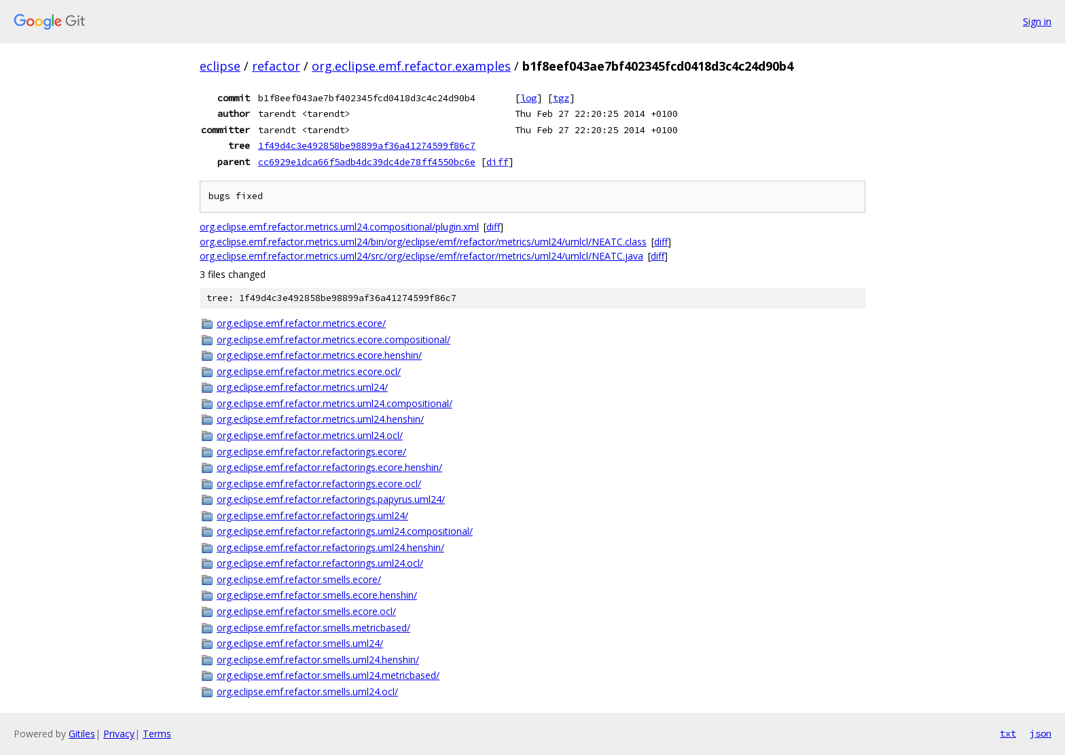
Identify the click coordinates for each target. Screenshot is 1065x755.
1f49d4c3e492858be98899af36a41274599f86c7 (366, 145)
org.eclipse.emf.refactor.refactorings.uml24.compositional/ (345, 531)
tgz (561, 98)
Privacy (118, 733)
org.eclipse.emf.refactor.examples (411, 66)
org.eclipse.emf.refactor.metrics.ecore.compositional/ (333, 339)
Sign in (1037, 21)
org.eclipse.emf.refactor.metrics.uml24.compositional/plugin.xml (339, 226)
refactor (276, 66)
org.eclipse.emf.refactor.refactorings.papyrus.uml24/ (331, 499)
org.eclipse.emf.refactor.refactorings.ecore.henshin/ (329, 467)
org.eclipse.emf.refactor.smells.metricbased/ (313, 627)
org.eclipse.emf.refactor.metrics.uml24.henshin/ (320, 418)
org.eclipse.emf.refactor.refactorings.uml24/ (312, 515)
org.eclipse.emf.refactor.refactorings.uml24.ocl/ (320, 563)
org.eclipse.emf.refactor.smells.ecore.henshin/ (317, 595)
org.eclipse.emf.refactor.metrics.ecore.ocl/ (309, 371)
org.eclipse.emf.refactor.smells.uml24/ (300, 643)
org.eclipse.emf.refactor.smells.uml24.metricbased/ (328, 675)
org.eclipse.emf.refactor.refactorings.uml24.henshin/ (330, 547)
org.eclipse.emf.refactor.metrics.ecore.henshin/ (319, 355)
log (528, 98)
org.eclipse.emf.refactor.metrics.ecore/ (301, 323)
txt (1008, 733)
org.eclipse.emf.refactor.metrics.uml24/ (302, 387)
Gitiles (82, 733)
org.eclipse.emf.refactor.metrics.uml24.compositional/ (334, 403)
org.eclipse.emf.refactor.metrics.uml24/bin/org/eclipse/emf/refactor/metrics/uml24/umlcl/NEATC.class (423, 241)
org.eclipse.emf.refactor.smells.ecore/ (299, 579)
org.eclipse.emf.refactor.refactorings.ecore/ (311, 451)
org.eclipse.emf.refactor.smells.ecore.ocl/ (306, 611)
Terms (157, 733)
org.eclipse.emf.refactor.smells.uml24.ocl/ (307, 691)
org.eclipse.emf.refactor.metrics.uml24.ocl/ (310, 435)
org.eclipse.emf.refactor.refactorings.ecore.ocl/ (319, 483)
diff (497, 162)
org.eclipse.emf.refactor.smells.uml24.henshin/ (318, 659)
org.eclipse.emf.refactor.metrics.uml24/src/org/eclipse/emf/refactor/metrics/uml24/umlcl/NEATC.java (421, 255)
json (1040, 733)
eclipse (220, 66)
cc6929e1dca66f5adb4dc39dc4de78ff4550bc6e (366, 162)
